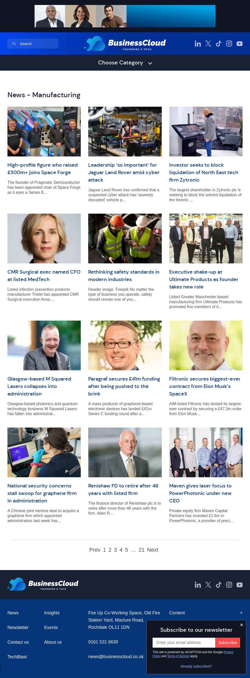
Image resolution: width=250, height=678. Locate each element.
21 (141, 550)
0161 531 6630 (103, 641)
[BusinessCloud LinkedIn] (198, 44)
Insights (52, 612)
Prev (94, 550)
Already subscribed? (196, 666)
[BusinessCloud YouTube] (240, 44)
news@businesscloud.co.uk (115, 656)
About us (53, 642)
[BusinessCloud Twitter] (208, 44)
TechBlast (17, 656)
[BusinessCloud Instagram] (229, 44)
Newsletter (18, 627)
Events (51, 627)
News (13, 612)
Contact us (18, 642)
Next (152, 550)
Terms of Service (178, 656)
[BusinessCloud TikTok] (219, 44)
